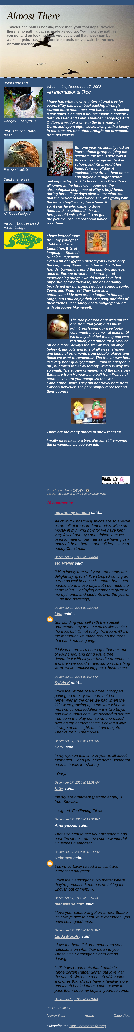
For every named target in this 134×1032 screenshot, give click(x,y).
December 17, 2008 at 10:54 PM (77, 930)
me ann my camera (72, 512)
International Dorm (68, 493)
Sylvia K (62, 683)
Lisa (58, 614)
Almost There (33, 16)
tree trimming (90, 493)
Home (89, 1015)
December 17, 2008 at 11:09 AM (77, 782)
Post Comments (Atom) (87, 1026)
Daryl (59, 747)
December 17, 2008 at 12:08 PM (77, 819)
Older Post (121, 1015)
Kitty (59, 788)
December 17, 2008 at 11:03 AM (77, 741)
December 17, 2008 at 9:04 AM (76, 557)
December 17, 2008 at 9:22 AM (76, 607)
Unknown (63, 858)
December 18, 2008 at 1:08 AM (76, 999)
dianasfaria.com (70, 904)
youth (103, 493)
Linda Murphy (67, 936)
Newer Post (56, 1015)
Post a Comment (58, 1008)
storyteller (64, 563)
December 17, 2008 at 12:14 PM (77, 852)
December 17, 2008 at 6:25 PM (76, 898)
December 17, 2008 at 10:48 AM (77, 676)
